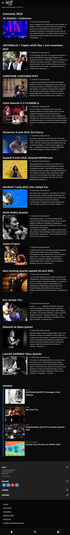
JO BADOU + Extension (17, 18)
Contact (5, 504)
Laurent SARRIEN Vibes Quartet (22, 354)
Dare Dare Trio (32, 410)
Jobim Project (11, 243)
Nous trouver (7, 508)
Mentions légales (8, 515)
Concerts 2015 (35, 21)
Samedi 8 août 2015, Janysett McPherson (28, 157)
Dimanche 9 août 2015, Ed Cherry (23, 132)
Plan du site (7, 519)
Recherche (35, 532)
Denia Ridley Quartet (15, 212)
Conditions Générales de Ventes (13, 523)
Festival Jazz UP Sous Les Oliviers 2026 (43, 444)
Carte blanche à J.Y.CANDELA (21, 103)
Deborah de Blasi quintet (18, 327)
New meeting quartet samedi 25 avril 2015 (28, 270)
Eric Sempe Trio (12, 300)
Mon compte (11, 532)
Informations (7, 512)
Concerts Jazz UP (11, 7)
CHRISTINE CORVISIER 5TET (20, 76)
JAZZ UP (4, 7)
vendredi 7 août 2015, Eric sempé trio (25, 187)
